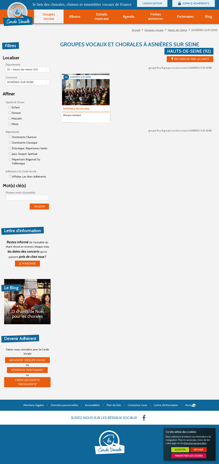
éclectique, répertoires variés (28, 148)
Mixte (13, 124)
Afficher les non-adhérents (27, 176)
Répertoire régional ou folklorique (24, 161)
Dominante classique (23, 142)
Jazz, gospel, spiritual (23, 154)
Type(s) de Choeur (15, 102)
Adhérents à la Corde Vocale (21, 171)
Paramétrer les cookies (189, 455)
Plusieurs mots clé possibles (20, 192)
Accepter (180, 449)
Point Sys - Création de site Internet (190, 405)
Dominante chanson (23, 137)
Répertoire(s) (12, 132)
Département (13, 64)
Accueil (136, 30)
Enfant (14, 107)
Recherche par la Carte (191, 59)
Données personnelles (195, 443)
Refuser (198, 449)
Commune (11, 77)
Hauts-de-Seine (177, 30)
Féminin (15, 113)
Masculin (15, 118)
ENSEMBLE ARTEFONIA (76, 108)
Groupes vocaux (154, 30)
